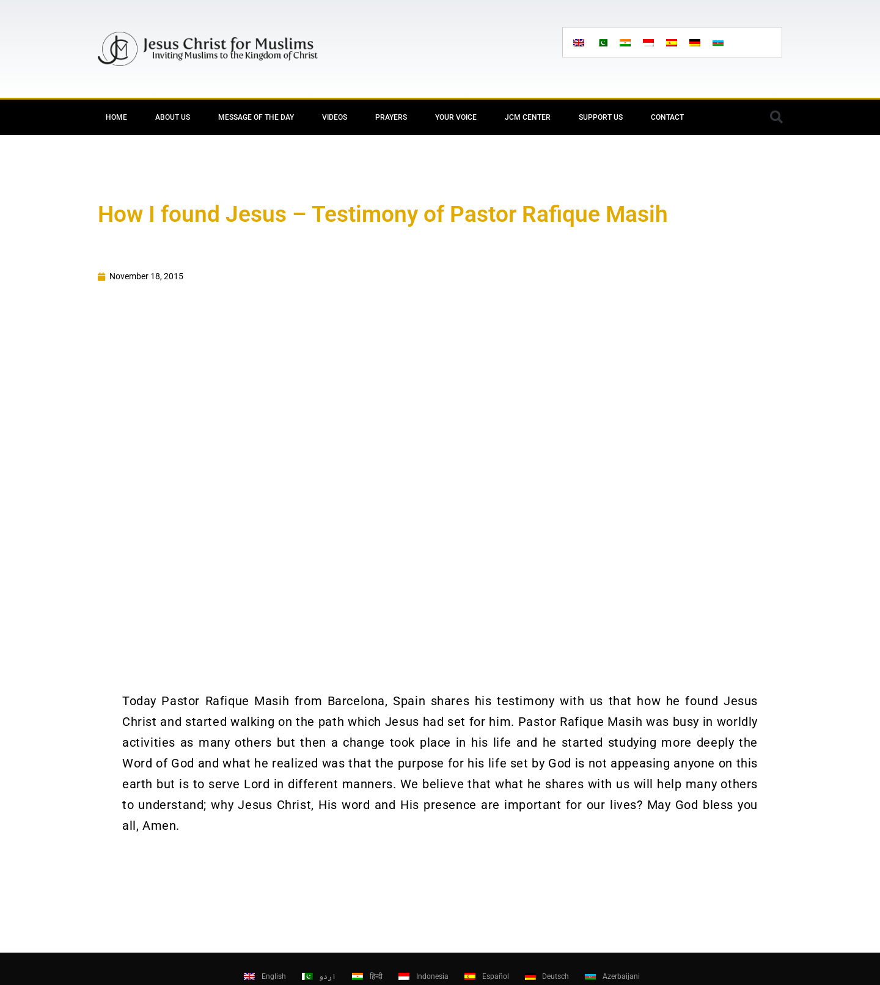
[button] (776, 117)
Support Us (601, 117)
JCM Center (528, 117)
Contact (667, 117)
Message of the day (256, 117)
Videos (334, 117)
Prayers (391, 117)
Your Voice (456, 117)
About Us (172, 117)
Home (116, 117)
